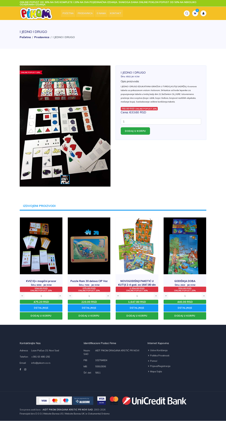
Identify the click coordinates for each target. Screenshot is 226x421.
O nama (102, 13)
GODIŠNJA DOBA (184, 282)
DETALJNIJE (41, 307)
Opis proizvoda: (130, 81)
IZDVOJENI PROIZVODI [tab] (39, 206)
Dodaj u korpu (135, 130)
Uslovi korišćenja (157, 350)
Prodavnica (85, 13)
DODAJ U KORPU (41, 315)
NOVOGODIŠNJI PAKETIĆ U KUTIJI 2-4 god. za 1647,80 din (137, 284)
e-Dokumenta (92, 413)
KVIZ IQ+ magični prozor (41, 282)
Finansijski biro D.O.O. (31, 413)
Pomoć (152, 361)
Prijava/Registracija (158, 366)
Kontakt (116, 13)
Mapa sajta (154, 371)
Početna (68, 13)
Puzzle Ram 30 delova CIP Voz (89, 282)
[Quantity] (161, 121)
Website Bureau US (53, 413)
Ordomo (105, 413)
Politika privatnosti (158, 355)
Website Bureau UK (74, 413)
